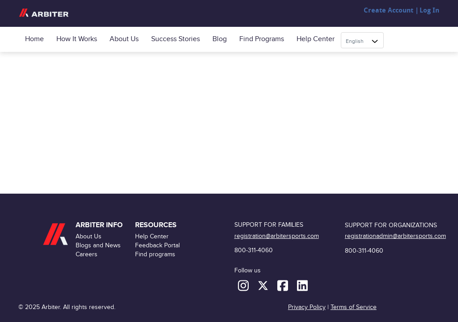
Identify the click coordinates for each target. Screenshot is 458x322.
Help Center (316, 39)
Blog (219, 39)
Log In (429, 10)
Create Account (388, 10)
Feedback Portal (157, 245)
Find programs (261, 39)
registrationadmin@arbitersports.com (395, 236)
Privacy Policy (307, 307)
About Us (124, 39)
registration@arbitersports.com (276, 236)
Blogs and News (98, 245)
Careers (87, 254)
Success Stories (175, 39)
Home (34, 39)
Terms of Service (354, 307)
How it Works (76, 39)
